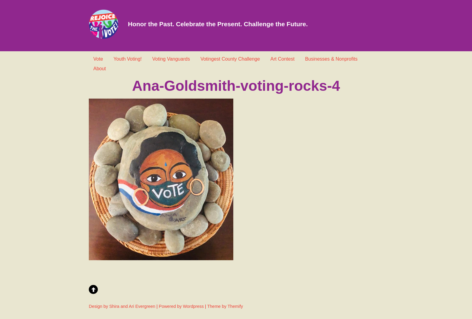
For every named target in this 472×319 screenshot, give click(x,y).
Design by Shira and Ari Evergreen (122, 306)
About (99, 68)
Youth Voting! (127, 59)
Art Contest (282, 59)
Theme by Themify (225, 306)
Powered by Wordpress (181, 306)
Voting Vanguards (171, 59)
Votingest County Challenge (230, 59)
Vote (98, 59)
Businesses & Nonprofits (331, 59)
